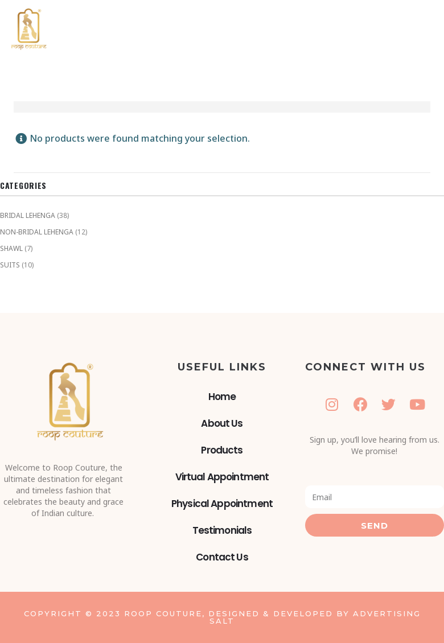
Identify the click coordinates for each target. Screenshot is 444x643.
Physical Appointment (222, 503)
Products (221, 450)
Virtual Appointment (222, 477)
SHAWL (11, 248)
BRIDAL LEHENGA (27, 215)
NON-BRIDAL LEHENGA (36, 232)
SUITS (10, 265)
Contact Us (222, 557)
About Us (221, 423)
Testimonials (222, 530)
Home (222, 396)
